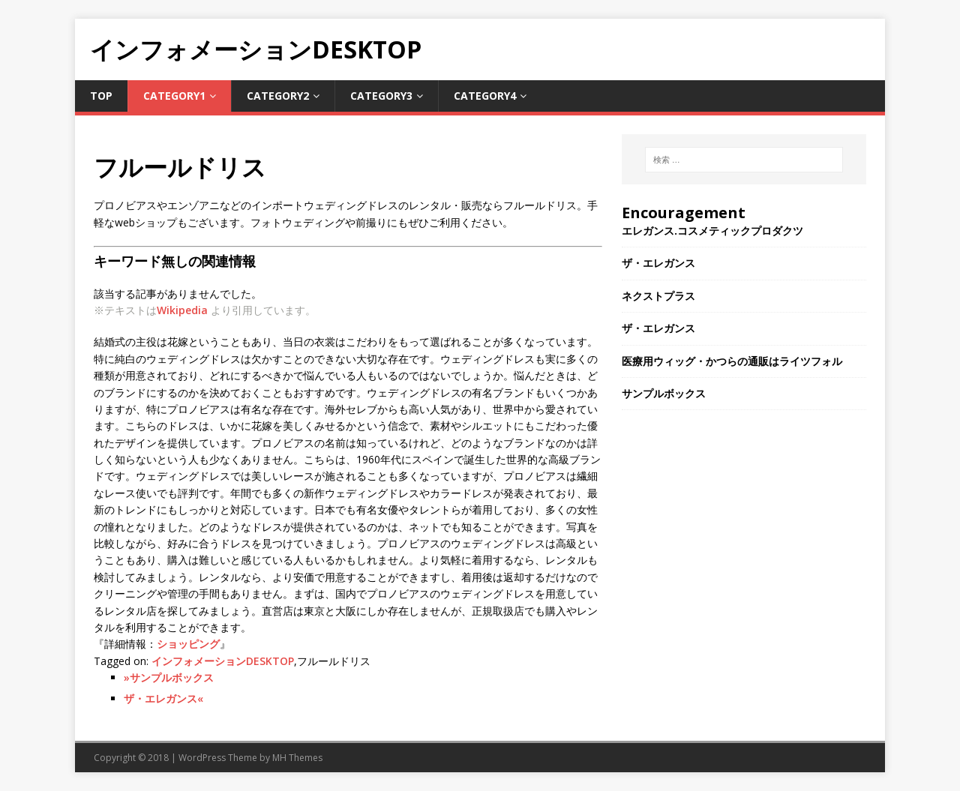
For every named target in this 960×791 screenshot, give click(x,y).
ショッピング (188, 644)
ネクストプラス (658, 296)
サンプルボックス (664, 393)
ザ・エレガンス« (163, 698)
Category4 (485, 95)
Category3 (381, 95)
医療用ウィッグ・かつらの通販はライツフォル (732, 361)
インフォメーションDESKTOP (223, 661)
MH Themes (297, 757)
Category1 (174, 95)
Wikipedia (182, 310)
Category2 (278, 95)
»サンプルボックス (169, 677)
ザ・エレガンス (658, 263)
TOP (101, 95)
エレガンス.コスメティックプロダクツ (712, 230)
